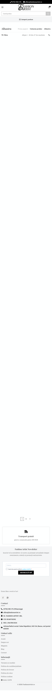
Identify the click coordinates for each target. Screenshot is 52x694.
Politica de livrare (7, 670)
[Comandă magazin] (49, 35)
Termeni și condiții (8, 663)
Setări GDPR (6, 680)
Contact (4, 653)
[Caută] (26, 14)
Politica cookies (6, 676)
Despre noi (5, 642)
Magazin (4, 646)
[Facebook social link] (3, 598)
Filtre (6, 35)
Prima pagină (23, 29)
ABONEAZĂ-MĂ (26, 572)
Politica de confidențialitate (11, 666)
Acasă (3, 639)
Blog (2, 649)
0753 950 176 (16, 2)
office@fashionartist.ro (33, 2)
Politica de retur (7, 673)
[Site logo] (26, 7)
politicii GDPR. (26, 569)
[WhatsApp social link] (8, 598)
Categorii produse (27, 19)
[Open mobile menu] (2, 7)
